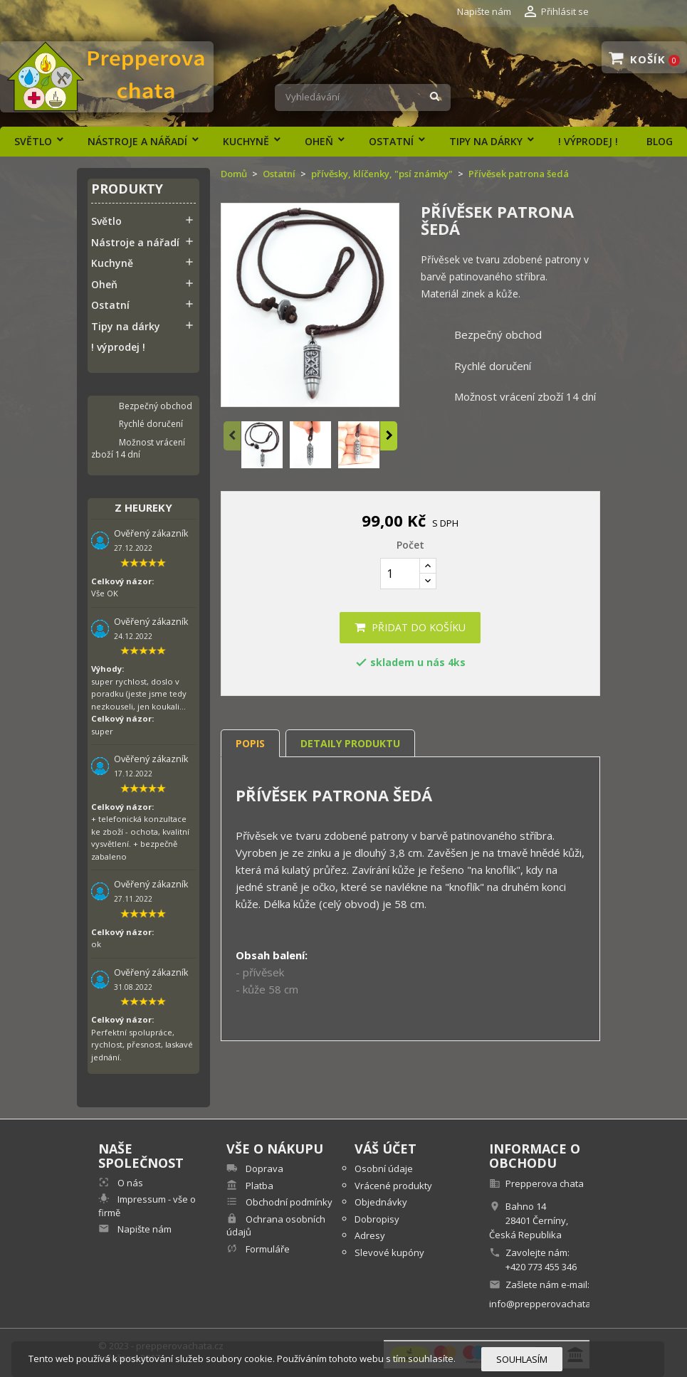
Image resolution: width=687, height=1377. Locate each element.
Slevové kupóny (389, 1252)
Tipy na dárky (486, 141)
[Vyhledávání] (363, 97)
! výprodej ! (588, 141)
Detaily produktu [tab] (350, 743)
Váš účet (385, 1148)
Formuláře (266, 1249)
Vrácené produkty (393, 1185)
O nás (129, 1182)
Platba (258, 1185)
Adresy (370, 1235)
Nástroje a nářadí (137, 141)
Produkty (127, 189)
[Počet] (400, 573)
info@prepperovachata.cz (545, 1303)
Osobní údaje (384, 1168)
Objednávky (381, 1202)
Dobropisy (377, 1219)
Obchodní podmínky (287, 1202)
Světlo (33, 141)
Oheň (319, 141)
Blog (659, 141)
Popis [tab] (250, 743)
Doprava (263, 1168)
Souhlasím (521, 1359)
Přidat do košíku (410, 627)
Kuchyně (246, 141)
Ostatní (391, 141)
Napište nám (484, 11)
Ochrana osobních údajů (275, 1226)
